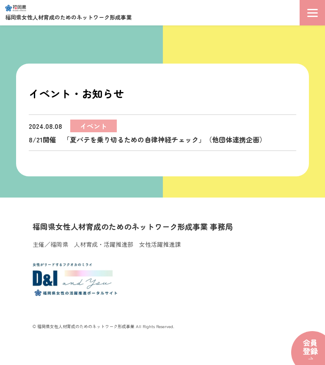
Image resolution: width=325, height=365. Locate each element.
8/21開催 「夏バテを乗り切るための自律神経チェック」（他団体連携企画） (147, 132)
